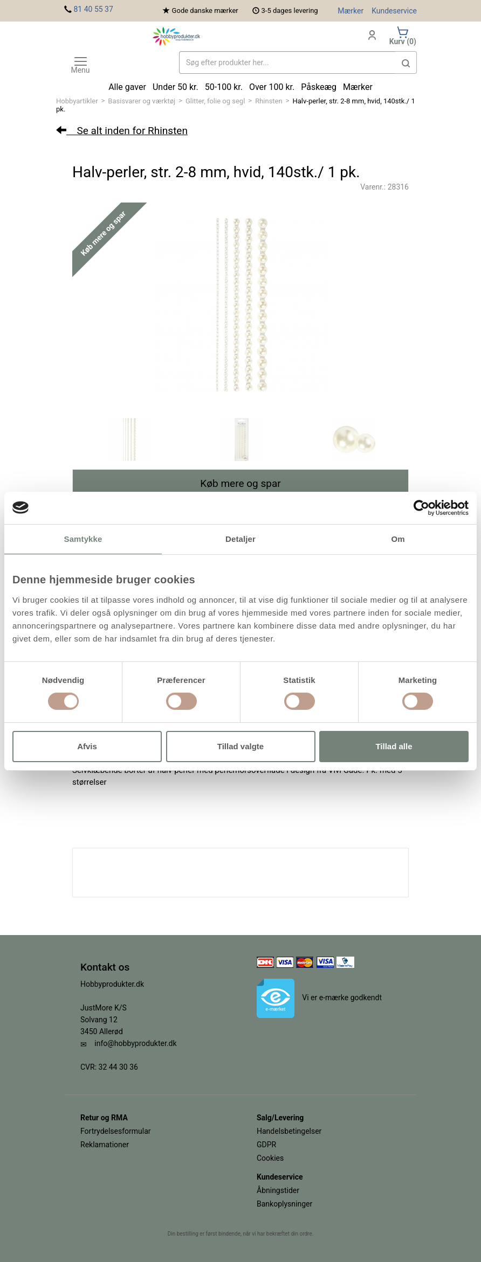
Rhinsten (269, 101)
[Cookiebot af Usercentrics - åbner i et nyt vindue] (421, 507)
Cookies (270, 1158)
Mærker (350, 10)
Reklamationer (104, 1144)
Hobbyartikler (77, 101)
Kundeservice (394, 10)
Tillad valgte (240, 746)
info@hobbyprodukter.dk (135, 1043)
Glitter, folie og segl (215, 101)
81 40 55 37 (93, 9)
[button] (406, 62)
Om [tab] (397, 538)
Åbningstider (278, 1190)
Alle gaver (127, 87)
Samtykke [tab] (83, 538)
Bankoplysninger (284, 1204)
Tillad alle (393, 746)
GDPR (266, 1144)
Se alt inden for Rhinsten (122, 130)
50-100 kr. (224, 87)
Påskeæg (318, 87)
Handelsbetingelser (289, 1131)
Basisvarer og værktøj (141, 101)
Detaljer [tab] (240, 538)
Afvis (87, 746)
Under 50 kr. (175, 87)
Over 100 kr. (271, 87)
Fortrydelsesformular (115, 1131)
